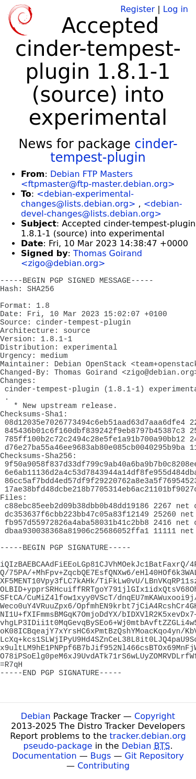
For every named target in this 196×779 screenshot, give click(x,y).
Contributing (103, 766)
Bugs (100, 756)
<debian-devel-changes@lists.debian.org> (101, 209)
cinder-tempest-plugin (113, 151)
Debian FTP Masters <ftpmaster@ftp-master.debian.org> (98, 179)
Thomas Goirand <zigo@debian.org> (81, 258)
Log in (175, 9)
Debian (36, 716)
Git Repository (154, 756)
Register (137, 9)
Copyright (154, 716)
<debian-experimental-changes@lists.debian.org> (78, 199)
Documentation (44, 756)
